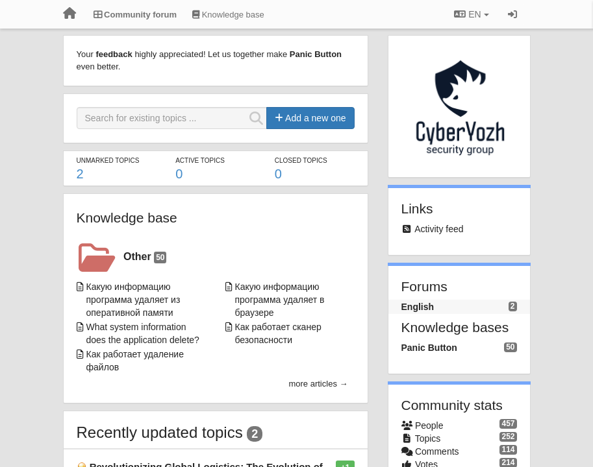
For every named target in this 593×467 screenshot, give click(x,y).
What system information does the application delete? (142, 333)
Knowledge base (127, 217)
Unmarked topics (108, 160)
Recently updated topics (160, 432)
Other (144, 257)
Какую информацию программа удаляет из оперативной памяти (133, 299)
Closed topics (301, 160)
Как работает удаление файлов (135, 360)
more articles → (317, 384)
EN (471, 14)
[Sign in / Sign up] (512, 14)
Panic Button (429, 347)
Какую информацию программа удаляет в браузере (280, 299)
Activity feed (438, 229)
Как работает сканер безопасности (278, 333)
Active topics (200, 160)
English (418, 307)
